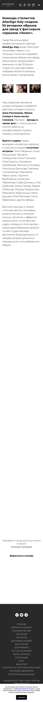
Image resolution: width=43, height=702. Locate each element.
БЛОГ (21, 661)
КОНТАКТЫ (21, 638)
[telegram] (26, 616)
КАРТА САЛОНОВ (21, 654)
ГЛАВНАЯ (21, 624)
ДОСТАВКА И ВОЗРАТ (21, 641)
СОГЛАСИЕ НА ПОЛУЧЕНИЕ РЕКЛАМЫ (21, 668)
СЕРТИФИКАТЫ (21, 647)
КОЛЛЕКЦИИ (21, 658)
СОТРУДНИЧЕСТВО (21, 631)
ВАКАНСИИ (21, 664)
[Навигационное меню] (39, 5)
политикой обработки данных (24, 689)
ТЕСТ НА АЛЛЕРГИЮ (21, 651)
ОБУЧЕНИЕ (21, 634)
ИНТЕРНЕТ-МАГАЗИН (21, 627)
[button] (20, 4)
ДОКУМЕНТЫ (21, 644)
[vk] (17, 616)
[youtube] (21, 616)
